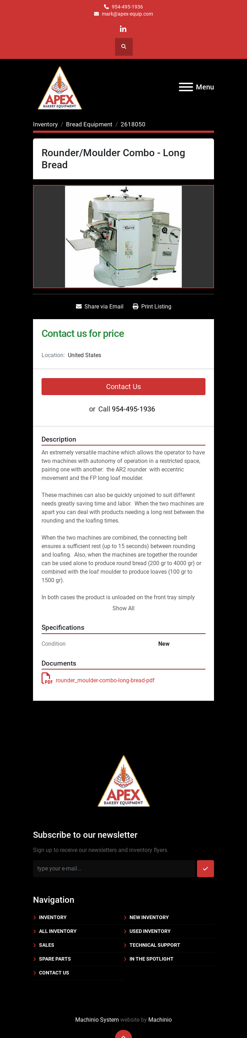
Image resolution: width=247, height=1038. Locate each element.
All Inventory (58, 931)
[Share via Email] (99, 306)
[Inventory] (45, 124)
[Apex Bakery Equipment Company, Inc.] (123, 779)
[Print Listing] (152, 306)
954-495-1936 (127, 7)
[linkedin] (123, 29)
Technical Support (155, 945)
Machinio (160, 1019)
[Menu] (186, 87)
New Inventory (149, 917)
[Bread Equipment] (89, 124)
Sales (46, 945)
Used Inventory (150, 931)
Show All (123, 608)
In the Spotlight (152, 959)
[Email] (114, 868)
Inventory (53, 917)
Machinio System (97, 1019)
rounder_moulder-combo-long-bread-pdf (98, 680)
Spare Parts (55, 959)
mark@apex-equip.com (127, 14)
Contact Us (123, 386)
